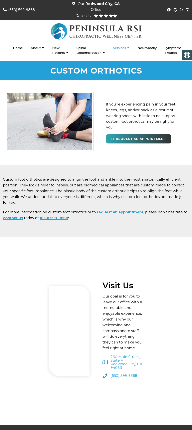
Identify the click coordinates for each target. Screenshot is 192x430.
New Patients (58, 50)
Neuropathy (147, 48)
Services (119, 48)
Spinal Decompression (89, 50)
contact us (13, 218)
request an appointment (138, 139)
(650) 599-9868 (21, 10)
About (36, 48)
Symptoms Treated (173, 50)
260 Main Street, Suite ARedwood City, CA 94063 (126, 362)
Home (18, 48)
